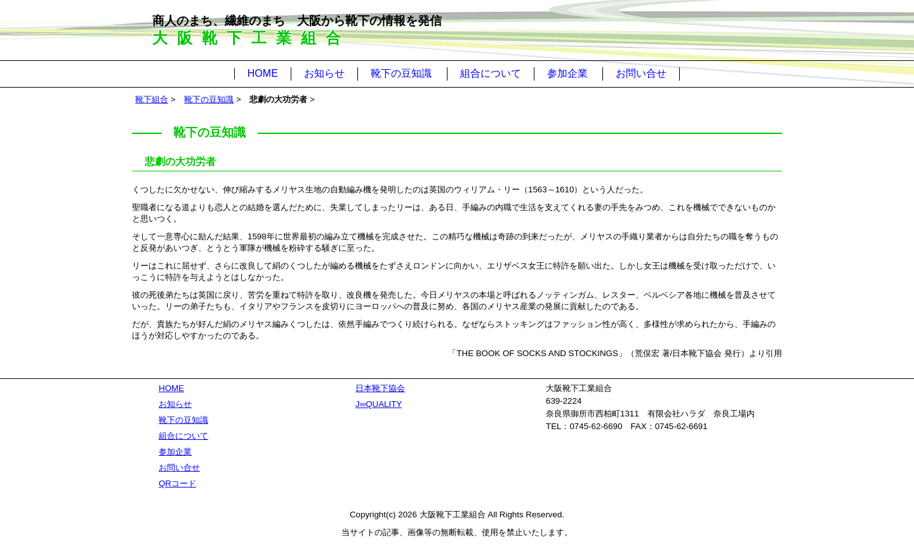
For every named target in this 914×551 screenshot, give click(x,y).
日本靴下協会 (380, 388)
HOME (263, 73)
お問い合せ (641, 73)
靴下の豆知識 (401, 73)
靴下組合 (151, 99)
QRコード (177, 483)
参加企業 (567, 73)
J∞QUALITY (378, 404)
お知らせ (324, 73)
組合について (490, 73)
